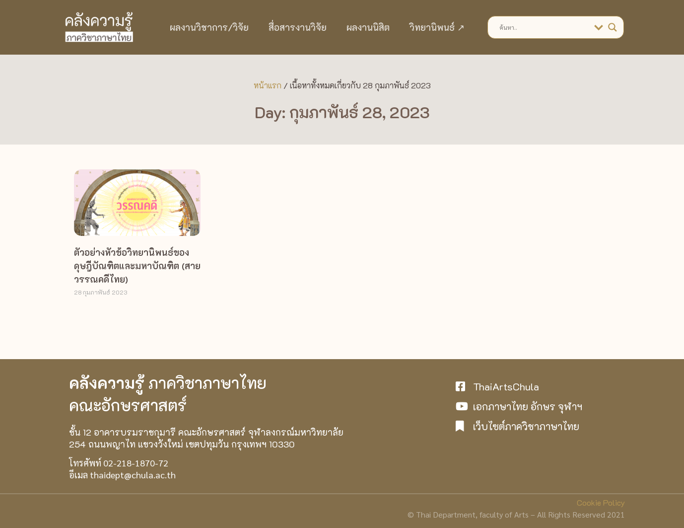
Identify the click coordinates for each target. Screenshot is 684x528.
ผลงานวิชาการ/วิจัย (209, 27)
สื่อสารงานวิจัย (298, 27)
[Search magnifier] (612, 27)
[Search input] (544, 27)
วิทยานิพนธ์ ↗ (437, 27)
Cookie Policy (601, 502)
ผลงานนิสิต (368, 27)
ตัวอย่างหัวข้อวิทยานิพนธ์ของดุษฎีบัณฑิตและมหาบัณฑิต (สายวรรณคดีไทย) (137, 265)
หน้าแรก (267, 85)
